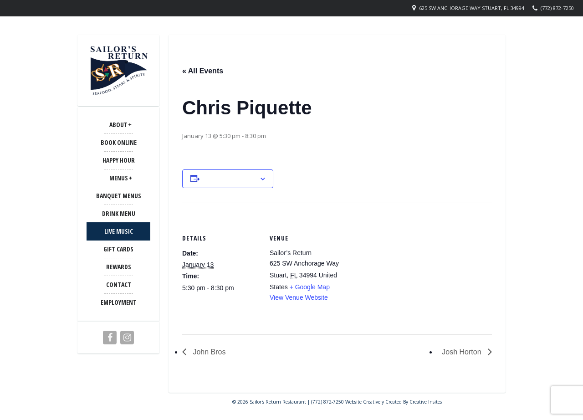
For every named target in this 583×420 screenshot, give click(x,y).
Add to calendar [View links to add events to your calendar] (229, 178)
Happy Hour (118, 160)
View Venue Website (299, 297)
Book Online (119, 142)
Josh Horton (462, 352)
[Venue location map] (405, 266)
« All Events (202, 71)
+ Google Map (310, 287)
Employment (119, 302)
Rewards (118, 266)
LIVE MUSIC (118, 231)
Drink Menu (118, 213)
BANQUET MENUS (118, 195)
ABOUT (118, 124)
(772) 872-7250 (557, 8)
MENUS (118, 178)
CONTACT (118, 284)
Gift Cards (118, 249)
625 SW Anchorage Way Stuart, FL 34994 (471, 8)
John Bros (208, 352)
